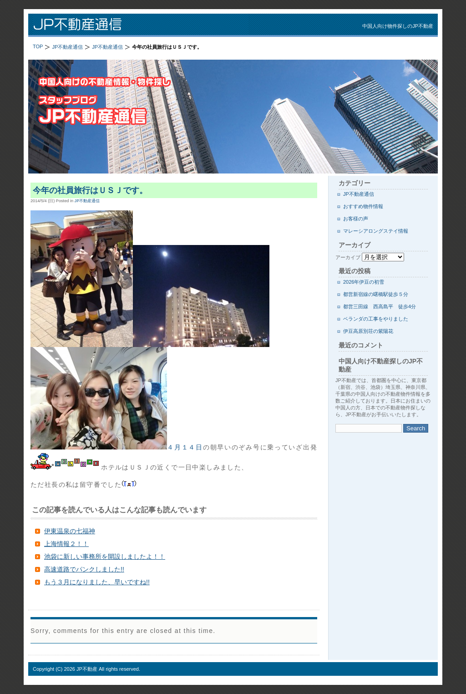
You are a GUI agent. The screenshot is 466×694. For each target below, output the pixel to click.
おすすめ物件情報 (363, 206)
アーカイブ (347, 257)
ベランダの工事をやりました (375, 318)
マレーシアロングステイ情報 (375, 231)
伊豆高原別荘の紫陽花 (368, 331)
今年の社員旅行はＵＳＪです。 (90, 190)
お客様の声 (355, 218)
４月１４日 (116, 447)
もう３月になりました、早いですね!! (97, 582)
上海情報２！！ (66, 543)
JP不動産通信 (146, 25)
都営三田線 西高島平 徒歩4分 (379, 306)
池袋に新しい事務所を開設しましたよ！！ (104, 556)
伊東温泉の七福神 (69, 531)
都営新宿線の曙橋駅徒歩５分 (375, 294)
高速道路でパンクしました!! (84, 569)
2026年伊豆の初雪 (363, 282)
